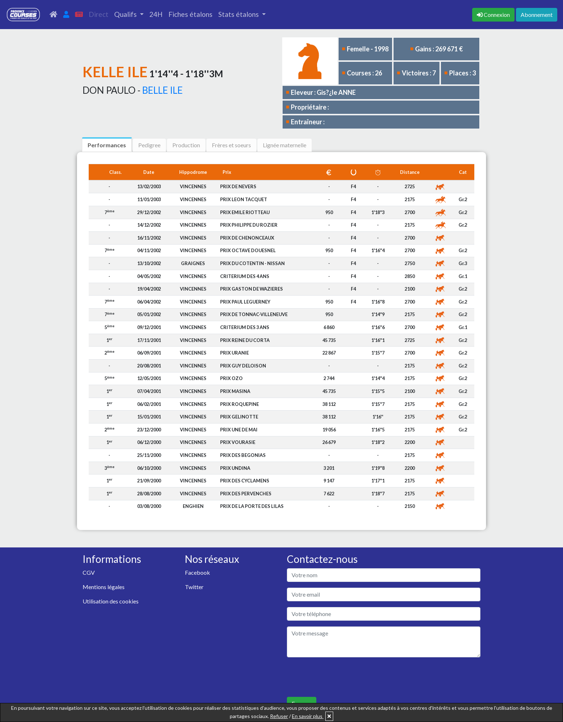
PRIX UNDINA (235, 468)
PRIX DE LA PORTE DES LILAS (252, 506)
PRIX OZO (231, 378)
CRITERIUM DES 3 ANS (244, 327)
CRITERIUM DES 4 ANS (244, 276)
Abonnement (537, 14)
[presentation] (341, 677)
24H (156, 14)
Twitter (194, 586)
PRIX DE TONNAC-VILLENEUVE (254, 314)
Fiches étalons (190, 14)
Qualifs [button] (126, 14)
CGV (89, 572)
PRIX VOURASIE (237, 442)
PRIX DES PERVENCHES (245, 493)
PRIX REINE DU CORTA (245, 340)
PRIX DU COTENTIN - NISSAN (252, 263)
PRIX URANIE (234, 353)
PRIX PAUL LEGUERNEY (245, 302)
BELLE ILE (162, 90)
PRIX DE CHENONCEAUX (247, 238)
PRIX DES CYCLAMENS (244, 480)
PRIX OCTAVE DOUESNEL (248, 250)
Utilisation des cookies (111, 601)
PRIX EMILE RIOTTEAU (245, 212)
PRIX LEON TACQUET (243, 199)
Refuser (279, 716)
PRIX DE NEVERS (238, 186)
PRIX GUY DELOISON (243, 366)
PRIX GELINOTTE (239, 417)
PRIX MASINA (235, 391)
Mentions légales (104, 586)
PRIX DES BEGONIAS (243, 455)
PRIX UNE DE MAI (238, 429)
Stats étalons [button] (239, 14)
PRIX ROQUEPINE (239, 404)
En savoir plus (308, 716)
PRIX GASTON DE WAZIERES (251, 289)
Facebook (197, 572)
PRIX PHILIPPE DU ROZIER (249, 225)
